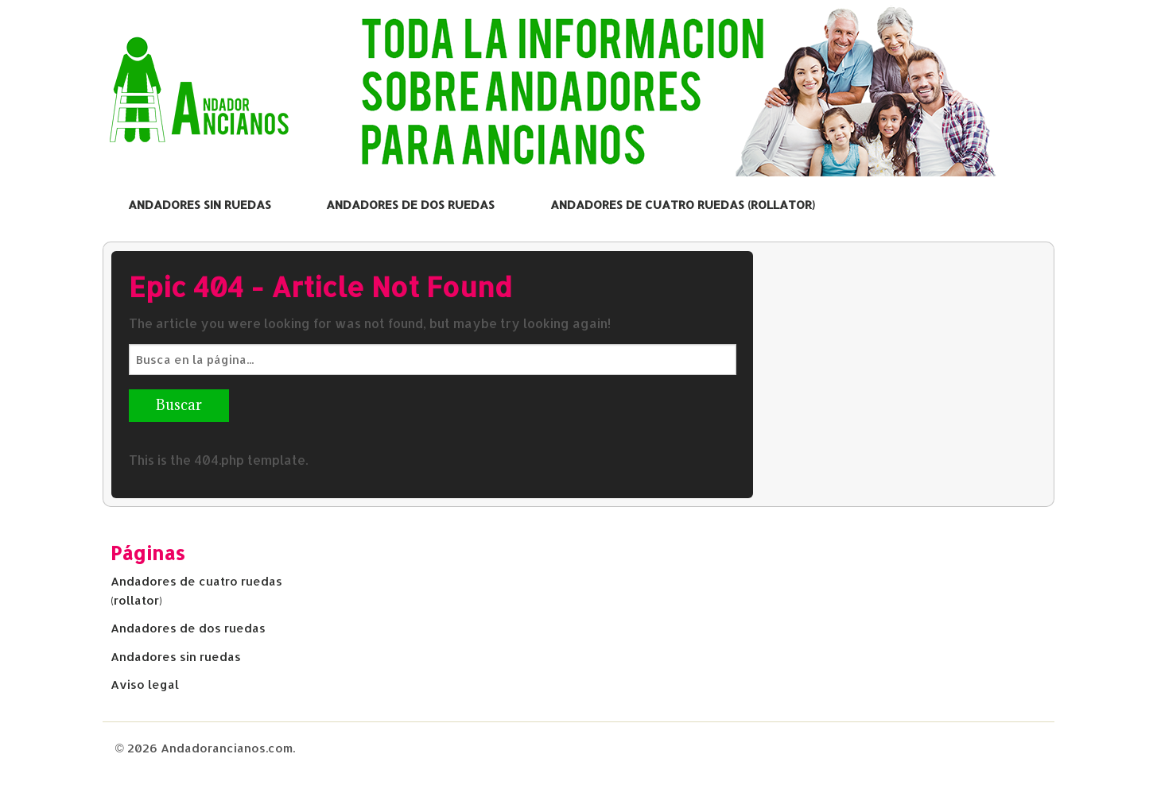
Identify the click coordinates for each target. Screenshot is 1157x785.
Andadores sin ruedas (199, 204)
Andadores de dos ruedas (410, 204)
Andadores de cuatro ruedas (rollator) (682, 204)
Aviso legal (145, 684)
